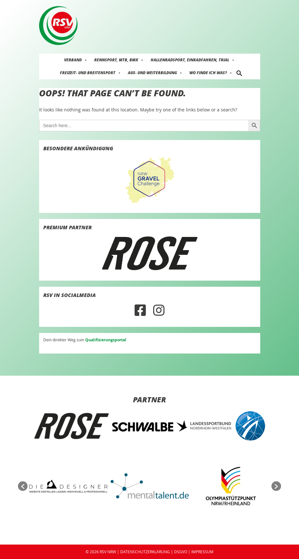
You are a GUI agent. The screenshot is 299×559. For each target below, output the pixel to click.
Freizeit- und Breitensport (90, 72)
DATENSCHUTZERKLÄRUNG (145, 551)
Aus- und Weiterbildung (155, 72)
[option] (71, 426)
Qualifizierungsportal (105, 340)
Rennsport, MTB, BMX (119, 60)
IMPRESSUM (202, 551)
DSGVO (180, 551)
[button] (239, 72)
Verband (75, 60)
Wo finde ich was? (211, 72)
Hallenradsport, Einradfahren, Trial (193, 60)
